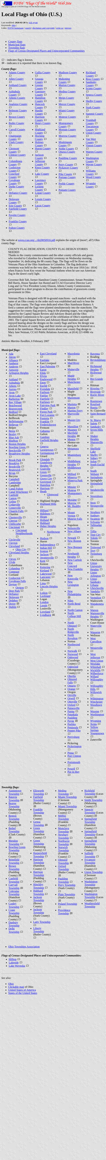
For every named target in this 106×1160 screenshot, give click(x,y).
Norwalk (72, 651)
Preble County (66, 183)
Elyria (43, 376)
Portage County (67, 177)
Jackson (44, 554)
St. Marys (95, 420)
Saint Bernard (97, 413)
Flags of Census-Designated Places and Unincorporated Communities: (41, 955)
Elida (43, 372)
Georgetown (47, 449)
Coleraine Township (14, 893)
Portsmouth (73, 762)
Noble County (66, 148)
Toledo (94, 538)
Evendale (45, 389)
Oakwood (72, 657)
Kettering (45, 567)
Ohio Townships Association (24, 946)
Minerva (72, 477)
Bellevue (13, 424)
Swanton (95, 518)
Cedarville (14, 504)
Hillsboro (45, 513)
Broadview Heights (19, 453)
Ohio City (21, 549)
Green (43, 472)
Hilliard (44, 510)
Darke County (16, 186)
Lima (43, 583)
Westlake (95, 663)
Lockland (45, 596)
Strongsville (96, 505)
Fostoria (44, 418)
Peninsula (72, 727)
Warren (94, 610)
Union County (93, 132)
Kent (42, 560)
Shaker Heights (94, 438)
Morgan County (67, 129)
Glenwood (52, 494)
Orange (71, 689)
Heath (43, 491)
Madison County (68, 72)
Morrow (71, 503)
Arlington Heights (19, 372)
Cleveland (14, 546)
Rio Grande (96, 378)
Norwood (72, 654)
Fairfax (44, 395)
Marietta (72, 404)
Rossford (95, 404)
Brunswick (15, 469)
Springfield (96, 483)
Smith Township (93, 800)
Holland (44, 520)
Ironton (44, 551)
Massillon (72, 426)
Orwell (71, 698)
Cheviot (13, 520)
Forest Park (46, 411)
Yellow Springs (94, 729)
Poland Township (67, 903)
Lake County (42, 173)
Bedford (13, 412)
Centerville (15, 507)
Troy (93, 550)
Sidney (94, 458)
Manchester (73, 382)
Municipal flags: (10, 350)
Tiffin (93, 531)
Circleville (14, 539)
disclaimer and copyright (43, 28)
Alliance (13, 360)
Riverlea (94, 388)
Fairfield (44, 398)
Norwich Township (63, 849)
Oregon (20, 587)
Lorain (43, 605)
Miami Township (67, 797)
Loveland (45, 611)
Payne (70, 721)
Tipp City (95, 534)
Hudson (44, 538)
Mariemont (73, 397)
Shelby (94, 454)
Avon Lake (15, 395)
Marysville (73, 413)
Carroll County (17, 129)
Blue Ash (14, 437)
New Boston (74, 540)
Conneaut (14, 571)
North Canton (75, 610)
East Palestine (47, 366)
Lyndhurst (45, 615)
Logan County (43, 192)
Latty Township (41, 922)
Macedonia (73, 353)
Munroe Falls (74, 518)
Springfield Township (90, 820)
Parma (70, 711)
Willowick (96, 692)
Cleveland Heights (19, 552)
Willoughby (96, 679)
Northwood (73, 644)
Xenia (93, 724)
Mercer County (67, 104)
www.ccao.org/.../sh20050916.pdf (36, 240)
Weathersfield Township (91, 905)
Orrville (71, 695)
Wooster (94, 711)
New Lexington (73, 583)
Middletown (74, 467)
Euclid (43, 385)
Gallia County (42, 72)
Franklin (44, 421)
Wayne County (94, 164)
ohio (14, 25)
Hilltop (12, 959)
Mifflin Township (63, 817)
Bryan (12, 473)
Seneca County (94, 94)
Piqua (70, 752)
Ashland (13, 379)
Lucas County (42, 205)
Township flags (16, 47)
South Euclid (97, 464)
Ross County (93, 79)
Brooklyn (14, 463)
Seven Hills (96, 429)
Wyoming (95, 720)
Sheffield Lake (95, 450)
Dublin (12, 607)
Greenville (46, 475)
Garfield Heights (49, 440)
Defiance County (18, 192)
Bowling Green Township (17, 849)
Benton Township (14, 817)
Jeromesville (47, 557)
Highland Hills (48, 503)
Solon (93, 461)
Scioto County (94, 88)
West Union (96, 660)
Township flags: (10, 787)
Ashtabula (14, 382)
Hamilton (45, 485)
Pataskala (72, 714)
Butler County (16, 123)
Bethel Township (14, 830)
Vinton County (94, 145)
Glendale (45, 459)
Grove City (46, 478)
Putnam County (67, 189)
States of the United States (22, 993)
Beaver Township (14, 805)
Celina (12, 501)
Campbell (14, 479)
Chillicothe (15, 523)
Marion (71, 407)
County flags (15, 41)
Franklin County (18, 221)
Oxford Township (63, 868)
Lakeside (14, 962)
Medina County (67, 91)
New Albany (74, 531)
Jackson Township (38, 899)
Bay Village (15, 402)
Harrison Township (38, 861)
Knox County (42, 167)
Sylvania (95, 522)
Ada (11, 353)
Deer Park (14, 590)
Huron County (43, 148)
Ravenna (95, 353)
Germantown (47, 453)
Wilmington (96, 698)
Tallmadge (96, 525)
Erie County (15, 205)
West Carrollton (96, 640)
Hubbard (45, 523)
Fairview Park (47, 405)
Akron (12, 357)
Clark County (16, 142)
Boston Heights (17, 444)
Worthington (97, 714)
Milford (71, 474)
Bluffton (13, 440)
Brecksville (15, 450)
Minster (71, 487)
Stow (93, 502)
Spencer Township (89, 811)
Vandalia (95, 591)
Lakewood (46, 573)
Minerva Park (75, 480)
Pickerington (74, 746)
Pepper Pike (74, 730)
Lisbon (44, 592)
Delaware (14, 597)
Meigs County (66, 97)
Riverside (95, 391)
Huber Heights (48, 526)
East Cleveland (48, 353)
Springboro (96, 477)
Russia (94, 407)
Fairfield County (18, 208)
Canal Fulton (16, 488)
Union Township (93, 872)
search (28, 28)
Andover (13, 366)
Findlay (44, 408)
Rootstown (96, 401)
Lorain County (43, 199)
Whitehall (95, 667)
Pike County (65, 174)
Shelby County (94, 101)
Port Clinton (74, 755)
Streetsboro (96, 496)
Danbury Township (14, 924)
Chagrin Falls (16, 511)
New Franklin (75, 569)
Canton (13, 498)
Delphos (13, 600)
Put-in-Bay (73, 771)
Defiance (14, 593)
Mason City (73, 420)
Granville (45, 468)
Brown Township (14, 868)
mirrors (68, 28)
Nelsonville (73, 528)
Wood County (93, 177)
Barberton (14, 399)
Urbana (94, 585)
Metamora (73, 448)
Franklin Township (38, 811)
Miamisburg (74, 454)
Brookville (14, 466)
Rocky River (97, 394)
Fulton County (17, 227)
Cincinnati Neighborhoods (24, 532)
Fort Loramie (47, 415)
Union (93, 563)
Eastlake (44, 360)
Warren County (94, 151)
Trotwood (95, 547)
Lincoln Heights (49, 586)
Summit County (94, 113)
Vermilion (95, 597)
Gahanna (45, 431)
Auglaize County (18, 104)
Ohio (11, 983)
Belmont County (18, 110)
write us (59, 28)
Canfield (13, 495)
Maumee (72, 429)
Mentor (71, 439)
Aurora (12, 389)
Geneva (44, 446)
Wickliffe (95, 670)
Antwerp (13, 369)
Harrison (45, 488)
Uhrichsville (97, 588)
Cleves (12, 559)
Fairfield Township (38, 799)
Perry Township (66, 885)
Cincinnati (14, 527)
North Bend (73, 603)
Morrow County (67, 135)
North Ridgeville (73, 630)
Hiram (43, 516)
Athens (12, 385)
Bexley (12, 434)
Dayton (13, 584)
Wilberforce (96, 673)
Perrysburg (73, 736)
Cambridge (15, 482)
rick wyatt (33, 22)
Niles (70, 600)
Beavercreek (15, 408)
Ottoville (72, 701)
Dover (12, 603)
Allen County (16, 78)
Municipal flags (17, 44)
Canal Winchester (18, 491)
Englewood (46, 379)
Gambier (45, 437)
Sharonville (96, 442)
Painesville (73, 708)
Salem (93, 423)
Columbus (14, 568)
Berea (12, 431)
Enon (43, 382)
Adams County (17, 72)
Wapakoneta (97, 603)
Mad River (73, 363)
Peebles (71, 724)
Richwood (96, 372)
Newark (71, 537)
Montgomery (74, 493)
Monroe (71, 490)
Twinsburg (96, 553)
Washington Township (90, 883)
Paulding (72, 717)
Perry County (66, 164)
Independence (47, 544)
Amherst (13, 363)
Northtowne (53, 531)
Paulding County (68, 158)
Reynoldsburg (97, 359)
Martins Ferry (75, 410)
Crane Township (14, 912)
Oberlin (71, 676)
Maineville (73, 369)
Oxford (71, 704)
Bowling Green (17, 447)
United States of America (22, 989)
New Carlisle (74, 559)
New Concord (72, 565)
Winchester (96, 701)
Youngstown (97, 733)
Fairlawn (45, 402)
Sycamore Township (89, 861)
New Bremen (74, 547)
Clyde (12, 562)
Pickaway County (68, 167)
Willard (94, 676)
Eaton (43, 369)
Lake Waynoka (17, 965)
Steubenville (97, 489)
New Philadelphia (74, 593)
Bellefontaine (16, 421)
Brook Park (15, 460)
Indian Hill (46, 547)
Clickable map (16, 986)
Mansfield (73, 388)
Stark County (93, 107)
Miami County (67, 110)
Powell (71, 768)
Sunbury (94, 515)
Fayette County (17, 215)
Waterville (96, 625)
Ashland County (18, 85)
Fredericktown (48, 424)
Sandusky (95, 426)
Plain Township (66, 894)
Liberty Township (38, 930)
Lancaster (45, 577)
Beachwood (15, 405)
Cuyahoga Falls (17, 581)
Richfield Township (89, 792)
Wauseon (95, 632)
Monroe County (67, 116)
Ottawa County (67, 151)
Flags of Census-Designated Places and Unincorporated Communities (46, 50)
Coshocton (14, 578)
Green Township (38, 830)
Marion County (67, 85)
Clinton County (17, 154)
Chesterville (15, 517)
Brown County (17, 116)
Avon (12, 392)
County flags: (9, 68)
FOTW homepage (15, 28)
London (44, 602)
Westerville (96, 647)
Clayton (13, 542)
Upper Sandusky (95, 580)
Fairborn (44, 392)
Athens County (17, 97)
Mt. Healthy (74, 506)
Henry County (43, 123)
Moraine (72, 499)
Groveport (45, 481)
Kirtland (44, 570)
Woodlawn (96, 704)
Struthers (95, 512)
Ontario (71, 685)
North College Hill (74, 615)
